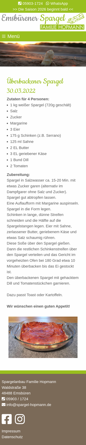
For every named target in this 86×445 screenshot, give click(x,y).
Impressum (11, 431)
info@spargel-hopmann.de (26, 405)
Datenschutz (12, 437)
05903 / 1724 (15, 399)
